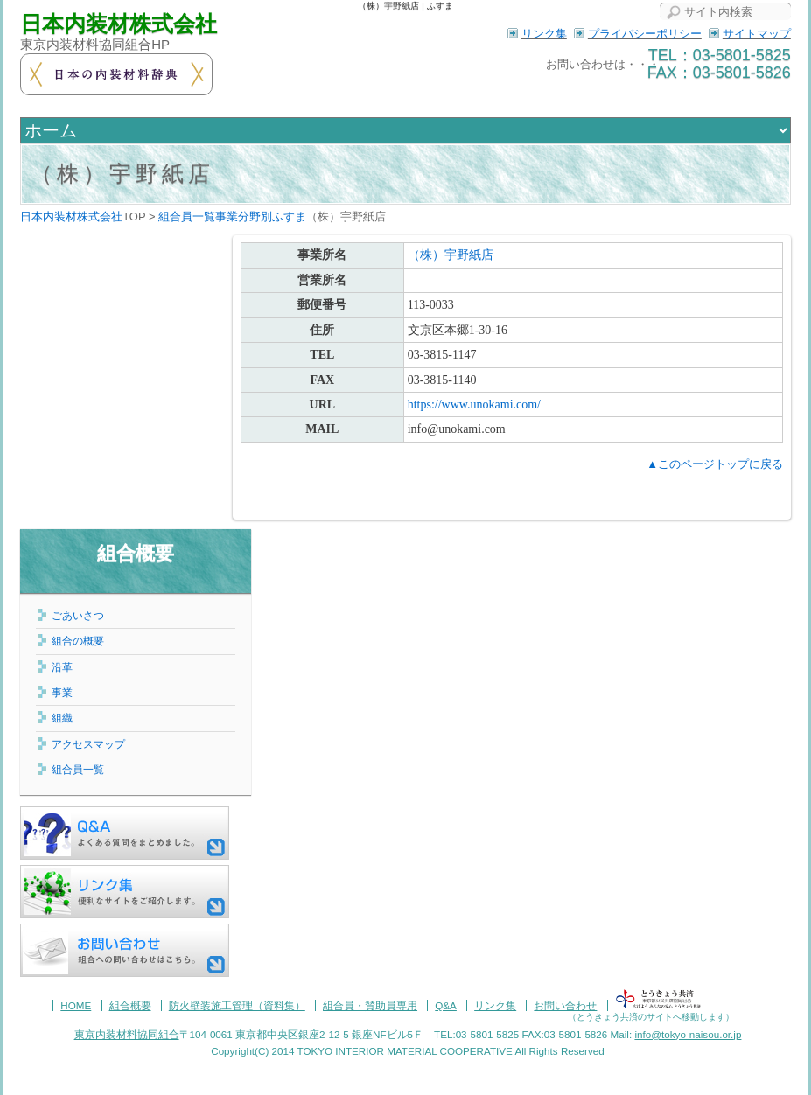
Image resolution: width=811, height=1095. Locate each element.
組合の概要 (78, 640)
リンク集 (544, 33)
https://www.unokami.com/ (474, 404)
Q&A (446, 1005)
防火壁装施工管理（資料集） (237, 1005)
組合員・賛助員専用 (370, 1005)
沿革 (62, 667)
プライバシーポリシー (645, 33)
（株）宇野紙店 (122, 173)
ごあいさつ (78, 615)
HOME (75, 1005)
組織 (62, 717)
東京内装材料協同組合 (126, 1034)
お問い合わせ (565, 1005)
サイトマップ (757, 33)
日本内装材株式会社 (118, 24)
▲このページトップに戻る (715, 464)
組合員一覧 (78, 769)
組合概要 (135, 553)
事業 (62, 692)
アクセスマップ (88, 744)
